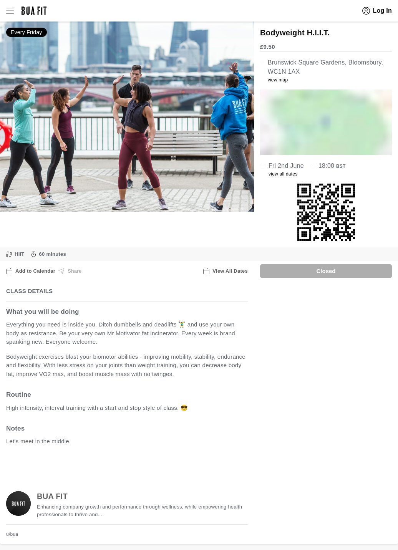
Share (69, 271)
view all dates (283, 174)
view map (278, 80)
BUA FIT (52, 496)
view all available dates (161, 465)
